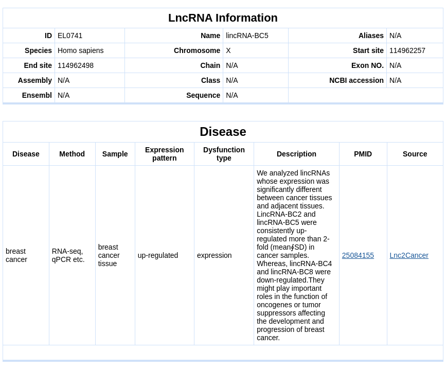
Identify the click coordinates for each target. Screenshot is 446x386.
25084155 (358, 255)
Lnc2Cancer (409, 255)
